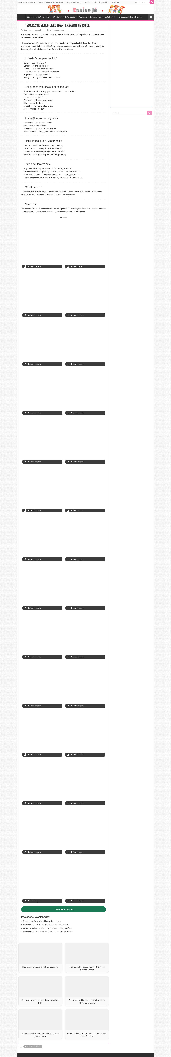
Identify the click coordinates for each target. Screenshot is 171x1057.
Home (21, 16)
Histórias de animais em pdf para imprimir (40, 967)
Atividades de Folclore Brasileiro (130, 17)
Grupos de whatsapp (73, 2)
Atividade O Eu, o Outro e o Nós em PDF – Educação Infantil (48, 932)
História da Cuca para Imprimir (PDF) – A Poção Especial (87, 968)
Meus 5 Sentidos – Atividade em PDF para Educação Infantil (47, 928)
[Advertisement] (131, 65)
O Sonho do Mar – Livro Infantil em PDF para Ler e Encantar (87, 1034)
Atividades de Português (64, 17)
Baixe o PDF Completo (63, 909)
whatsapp (115, 2)
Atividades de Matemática (38, 17)
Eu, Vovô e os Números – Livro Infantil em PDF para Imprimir (87, 1001)
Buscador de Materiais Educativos (51, 2)
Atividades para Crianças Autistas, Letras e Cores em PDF (46, 925)
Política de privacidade (101, 2)
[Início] (23, 26)
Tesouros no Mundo (33, 1047)
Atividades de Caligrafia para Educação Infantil (97, 17)
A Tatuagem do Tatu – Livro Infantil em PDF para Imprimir (40, 1034)
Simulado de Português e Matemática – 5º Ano (42, 921)
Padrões (87, 2)
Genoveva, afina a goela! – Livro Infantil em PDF (40, 1001)
